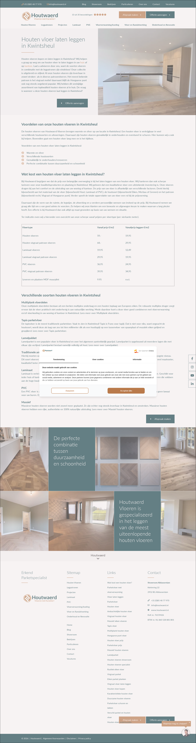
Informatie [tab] (137, 359)
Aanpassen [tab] (70, 391)
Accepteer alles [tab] (126, 391)
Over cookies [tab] (98, 359)
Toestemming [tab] (59, 359)
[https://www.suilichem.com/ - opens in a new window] (144, 351)
